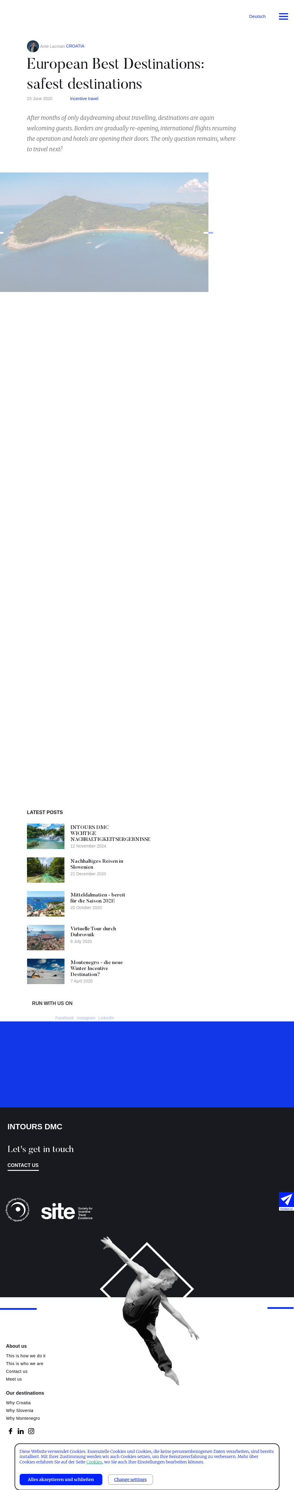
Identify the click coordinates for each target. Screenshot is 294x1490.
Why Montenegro (23, 1418)
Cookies (94, 1462)
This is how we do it (26, 1355)
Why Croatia (18, 1402)
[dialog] (147, 1467)
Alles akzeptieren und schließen (61, 1479)
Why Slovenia (20, 1410)
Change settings (130, 1479)
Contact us (23, 1165)
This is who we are (24, 1363)
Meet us (14, 1379)
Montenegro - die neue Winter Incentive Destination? (122, 968)
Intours (30, 15)
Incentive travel (84, 98)
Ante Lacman (52, 46)
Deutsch (257, 16)
